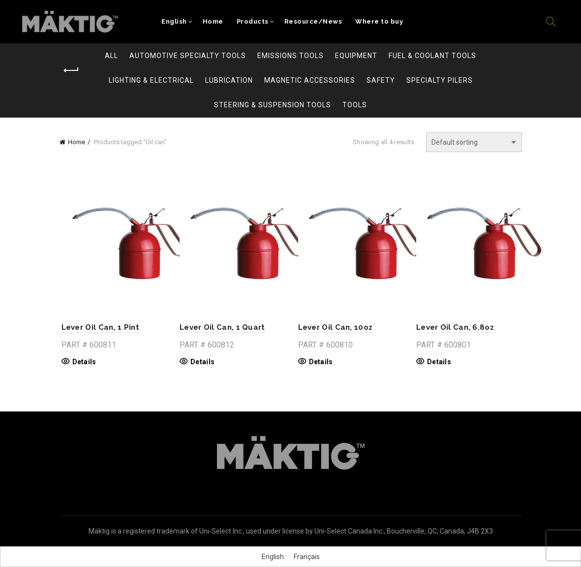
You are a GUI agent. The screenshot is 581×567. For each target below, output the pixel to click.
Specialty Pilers (439, 80)
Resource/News (313, 21)
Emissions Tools (290, 56)
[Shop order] (474, 142)
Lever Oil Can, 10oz (335, 327)
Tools (354, 105)
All (111, 56)
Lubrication (229, 80)
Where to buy (379, 21)
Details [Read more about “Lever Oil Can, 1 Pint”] (82, 362)
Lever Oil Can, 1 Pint (98, 327)
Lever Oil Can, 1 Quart (221, 327)
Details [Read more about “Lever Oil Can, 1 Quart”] (201, 362)
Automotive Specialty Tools (187, 56)
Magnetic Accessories (309, 80)
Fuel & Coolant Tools (432, 56)
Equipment (356, 56)
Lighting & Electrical (151, 80)
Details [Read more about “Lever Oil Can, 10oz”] (321, 362)
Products (253, 21)
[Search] (551, 21)
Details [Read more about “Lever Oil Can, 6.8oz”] (440, 362)
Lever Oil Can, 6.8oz (456, 327)
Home (213, 21)
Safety (381, 80)
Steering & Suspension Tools (272, 105)
